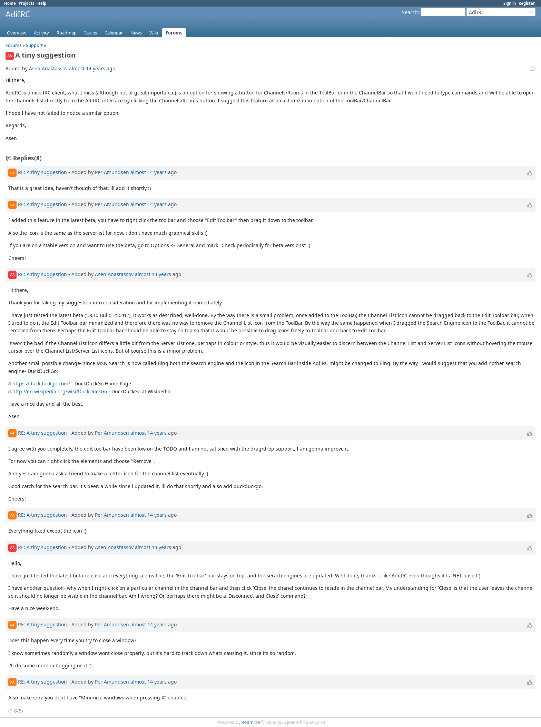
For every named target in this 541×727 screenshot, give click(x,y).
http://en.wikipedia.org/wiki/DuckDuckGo (59, 391)
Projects (27, 3)
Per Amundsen (112, 172)
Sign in (509, 3)
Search (410, 12)
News (136, 33)
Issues (90, 33)
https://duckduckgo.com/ (41, 383)
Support (34, 45)
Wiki (153, 33)
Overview (16, 33)
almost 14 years (87, 68)
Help (41, 3)
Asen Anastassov (48, 68)
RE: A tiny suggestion (42, 172)
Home (10, 3)
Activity (41, 33)
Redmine (251, 722)
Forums (174, 33)
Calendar (114, 33)
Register (527, 3)
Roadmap (67, 33)
